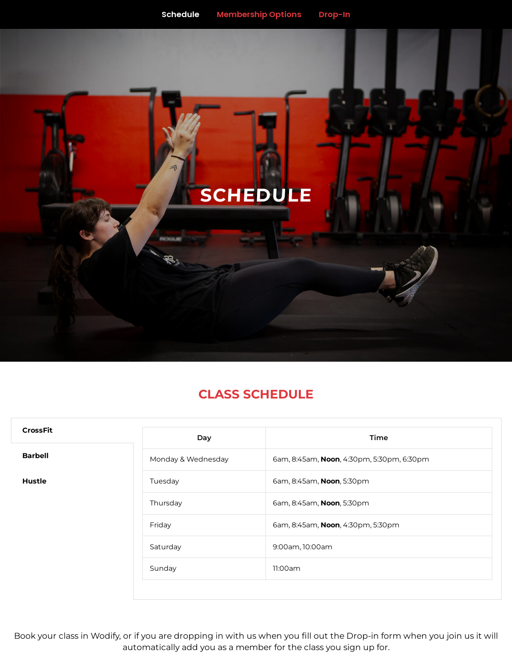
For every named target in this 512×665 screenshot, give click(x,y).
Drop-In (334, 14)
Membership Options (259, 14)
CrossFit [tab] (37, 430)
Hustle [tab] (34, 481)
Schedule (180, 14)
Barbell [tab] (35, 456)
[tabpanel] (317, 508)
